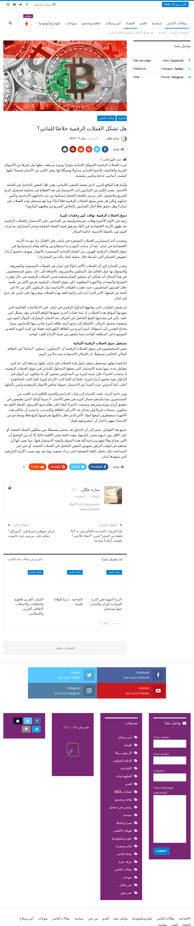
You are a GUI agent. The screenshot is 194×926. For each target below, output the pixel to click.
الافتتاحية (126, 768)
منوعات (71, 23)
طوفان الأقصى (122, 830)
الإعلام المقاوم (123, 760)
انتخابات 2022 (123, 791)
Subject (169, 774)
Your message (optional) (169, 814)
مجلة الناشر (124, 854)
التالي (104, 623)
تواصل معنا (175, 723)
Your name (169, 740)
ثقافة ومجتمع (91, 23)
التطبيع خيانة (124, 776)
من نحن (93, 918)
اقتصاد (130, 23)
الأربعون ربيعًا (123, 753)
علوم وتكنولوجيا (50, 23)
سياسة (157, 23)
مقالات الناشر (177, 23)
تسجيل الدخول (44, 4)
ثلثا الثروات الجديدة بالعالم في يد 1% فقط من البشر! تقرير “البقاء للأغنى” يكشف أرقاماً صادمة (96, 536)
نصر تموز (126, 892)
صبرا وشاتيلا (124, 823)
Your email (169, 757)
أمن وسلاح (113, 23)
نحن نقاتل (125, 885)
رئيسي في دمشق (120, 807)
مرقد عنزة (125, 861)
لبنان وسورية (124, 846)
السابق (116, 623)
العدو (143, 23)
